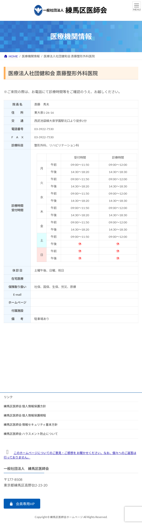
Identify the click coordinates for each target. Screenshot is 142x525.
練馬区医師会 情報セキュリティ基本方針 (31, 424)
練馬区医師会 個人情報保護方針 (25, 406)
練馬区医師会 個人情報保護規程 (25, 415)
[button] (22, 504)
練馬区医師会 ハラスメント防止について (31, 434)
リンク (8, 397)
